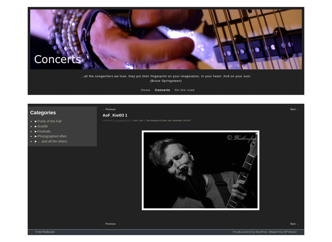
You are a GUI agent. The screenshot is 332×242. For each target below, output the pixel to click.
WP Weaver (290, 231)
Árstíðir (43, 126)
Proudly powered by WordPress (250, 231)
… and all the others (52, 141)
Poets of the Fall (50, 121)
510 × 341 (138, 120)
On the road (185, 90)
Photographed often (52, 136)
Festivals (44, 131)
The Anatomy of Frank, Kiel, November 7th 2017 (168, 120)
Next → (294, 109)
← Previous (109, 109)
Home (145, 90)
